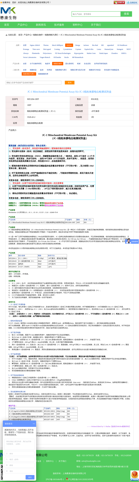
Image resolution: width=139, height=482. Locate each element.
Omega (77, 45)
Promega (26, 49)
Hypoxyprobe (78, 53)
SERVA (123, 53)
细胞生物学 (38, 35)
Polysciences (47, 53)
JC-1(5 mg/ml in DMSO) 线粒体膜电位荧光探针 (26, 411)
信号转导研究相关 (100, 64)
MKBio (69, 45)
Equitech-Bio (89, 49)
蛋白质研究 (69, 64)
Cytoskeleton (67, 49)
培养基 (49, 70)
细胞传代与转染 (95, 70)
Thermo (46, 45)
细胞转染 (33, 70)
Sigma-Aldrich (35, 45)
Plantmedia (35, 53)
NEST (129, 49)
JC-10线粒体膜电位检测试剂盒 (20, 419)
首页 (6, 24)
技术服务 (59, 24)
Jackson (86, 45)
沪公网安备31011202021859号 (79, 479)
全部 (24, 45)
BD (102, 45)
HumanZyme (109, 49)
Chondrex (114, 53)
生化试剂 (87, 64)
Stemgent (120, 49)
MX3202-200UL (49, 411)
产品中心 (23, 24)
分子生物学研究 (36, 64)
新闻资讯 (41, 24)
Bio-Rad (95, 45)
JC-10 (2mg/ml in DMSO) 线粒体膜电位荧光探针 (26, 417)
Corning (57, 49)
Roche (66, 57)
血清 (41, 70)
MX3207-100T (49, 419)
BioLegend (47, 49)
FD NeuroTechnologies (63, 53)
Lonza (99, 49)
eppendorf (110, 45)
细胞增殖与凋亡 (52, 35)
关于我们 (96, 24)
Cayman (78, 49)
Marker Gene (91, 53)
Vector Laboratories (29, 57)
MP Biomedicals (77, 57)
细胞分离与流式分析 (77, 70)
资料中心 (78, 24)
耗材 (78, 64)
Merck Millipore (57, 45)
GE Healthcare (122, 45)
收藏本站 (6, 2)
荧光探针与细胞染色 (111, 70)
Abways (25, 53)
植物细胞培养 (43, 74)
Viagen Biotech (45, 57)
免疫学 (47, 64)
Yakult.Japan (103, 53)
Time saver (36, 49)
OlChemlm (57, 57)
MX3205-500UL (49, 417)
